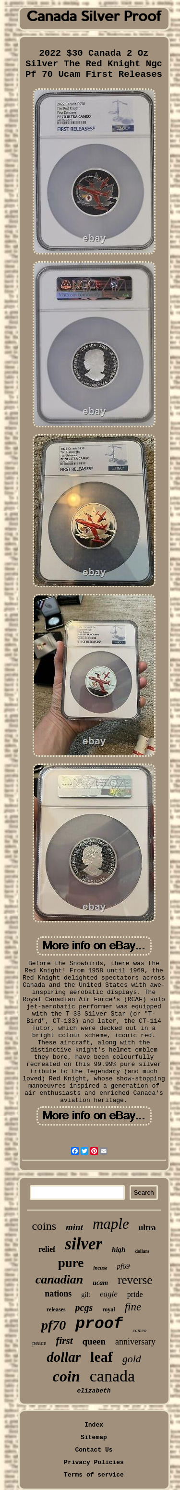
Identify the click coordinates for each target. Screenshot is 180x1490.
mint (74, 1227)
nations (58, 1293)
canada (112, 1376)
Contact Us (93, 1450)
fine (133, 1307)
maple (111, 1223)
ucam (100, 1282)
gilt (85, 1294)
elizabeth (93, 1390)
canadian (60, 1279)
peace (39, 1342)
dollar (64, 1357)
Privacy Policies (94, 1462)
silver (83, 1244)
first (64, 1340)
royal (108, 1309)
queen (94, 1341)
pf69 (123, 1266)
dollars (142, 1251)
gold (131, 1359)
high (118, 1249)
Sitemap (94, 1437)
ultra (147, 1227)
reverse (135, 1279)
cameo (139, 1330)
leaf (101, 1357)
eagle (109, 1293)
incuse (100, 1268)
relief (46, 1249)
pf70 (53, 1325)
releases (56, 1309)
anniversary (135, 1341)
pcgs (84, 1307)
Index (93, 1425)
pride (135, 1294)
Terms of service (94, 1474)
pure (71, 1263)
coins (44, 1226)
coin (66, 1376)
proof (99, 1324)
